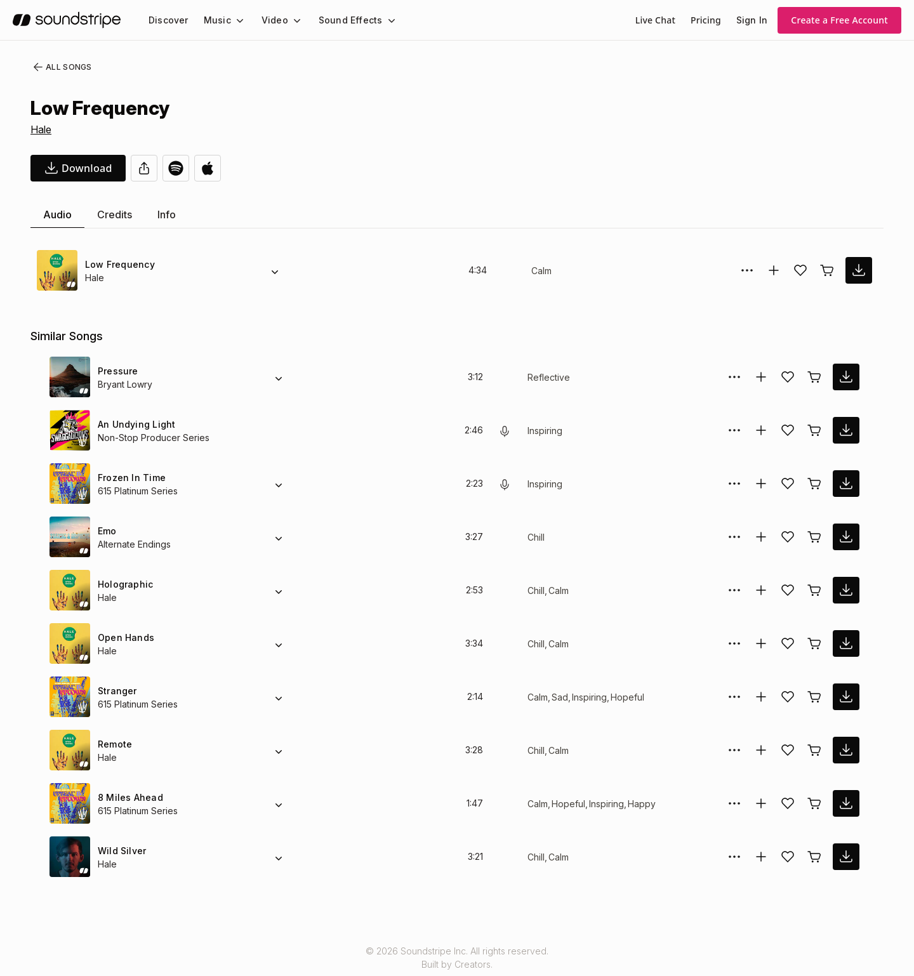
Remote (114, 744)
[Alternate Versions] (275, 270)
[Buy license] (827, 270)
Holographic (124, 584)
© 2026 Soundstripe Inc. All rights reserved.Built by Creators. (457, 957)
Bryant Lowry (125, 384)
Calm (541, 271)
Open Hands (125, 637)
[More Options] (747, 270)
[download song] (78, 168)
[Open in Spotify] (175, 168)
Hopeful (629, 697)
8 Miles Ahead (128, 797)
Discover (167, 20)
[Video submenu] (289, 20)
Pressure (117, 371)
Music (214, 20)
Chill (536, 537)
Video (269, 20)
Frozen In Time (130, 478)
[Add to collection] (773, 270)
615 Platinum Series (139, 491)
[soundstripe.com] (67, 20)
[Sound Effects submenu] (379, 20)
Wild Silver (120, 851)
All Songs (60, 67)
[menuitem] (167, 20)
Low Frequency (117, 264)
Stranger (117, 691)
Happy (643, 804)
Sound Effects (342, 20)
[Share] (144, 168)
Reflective (547, 377)
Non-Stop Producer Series (151, 438)
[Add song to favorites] (800, 270)
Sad (559, 697)
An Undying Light (135, 424)
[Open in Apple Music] (207, 168)
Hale (41, 129)
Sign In (753, 20)
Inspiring (546, 431)
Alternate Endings (135, 544)
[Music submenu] (234, 20)
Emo (107, 531)
